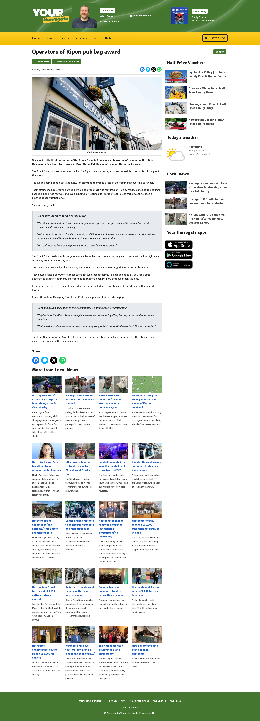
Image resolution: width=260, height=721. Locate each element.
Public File (100, 700)
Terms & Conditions (138, 700)
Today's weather (182, 137)
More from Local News (68, 61)
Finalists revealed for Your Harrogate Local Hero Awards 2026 (113, 457)
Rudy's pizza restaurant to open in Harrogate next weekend (80, 582)
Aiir (153, 713)
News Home (43, 61)
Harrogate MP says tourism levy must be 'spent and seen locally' (80, 640)
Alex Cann (106, 16)
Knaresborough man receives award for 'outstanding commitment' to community (113, 519)
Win (96, 38)
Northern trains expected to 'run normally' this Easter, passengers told (47, 517)
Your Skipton (159, 700)
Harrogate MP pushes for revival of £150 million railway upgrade (47, 584)
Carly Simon (199, 17)
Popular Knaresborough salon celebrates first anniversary (146, 457)
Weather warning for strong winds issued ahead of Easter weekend (146, 392)
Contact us (85, 700)
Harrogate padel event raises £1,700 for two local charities (146, 582)
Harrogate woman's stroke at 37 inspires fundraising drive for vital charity (47, 392)
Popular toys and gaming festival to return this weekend (113, 582)
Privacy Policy (117, 700)
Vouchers (81, 38)
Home (36, 38)
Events (64, 38)
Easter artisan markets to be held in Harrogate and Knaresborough (80, 515)
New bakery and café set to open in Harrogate (146, 640)
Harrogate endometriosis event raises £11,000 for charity (47, 642)
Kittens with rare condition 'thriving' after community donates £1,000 (113, 392)
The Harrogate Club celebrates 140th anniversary (113, 640)
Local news (178, 174)
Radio (108, 38)
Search (219, 51)
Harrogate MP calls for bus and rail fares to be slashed (80, 390)
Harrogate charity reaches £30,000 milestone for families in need (146, 517)
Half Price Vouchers (186, 62)
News (50, 38)
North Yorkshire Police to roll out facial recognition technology (47, 457)
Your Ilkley (175, 700)
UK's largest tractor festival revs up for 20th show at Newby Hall (80, 459)
